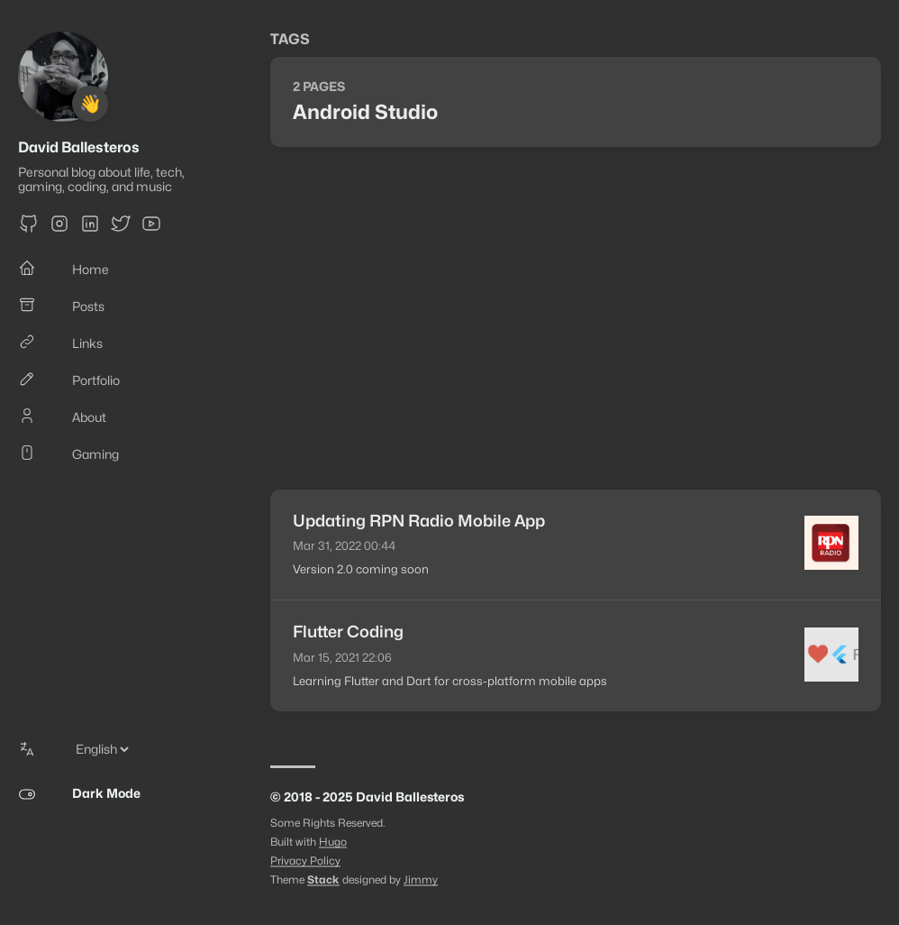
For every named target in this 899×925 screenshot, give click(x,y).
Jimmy (421, 879)
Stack (323, 879)
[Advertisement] (576, 318)
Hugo (333, 841)
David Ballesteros (79, 147)
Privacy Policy (305, 860)
